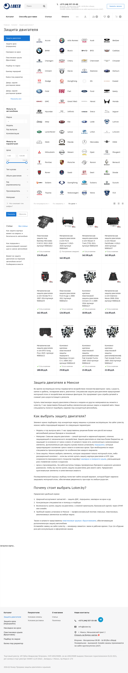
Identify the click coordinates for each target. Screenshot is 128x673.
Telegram (100, 619)
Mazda (71, 142)
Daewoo (94, 71)
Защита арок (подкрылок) (10, 622)
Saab (70, 172)
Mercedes (94, 142)
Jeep (47, 121)
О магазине (57, 612)
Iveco (92, 111)
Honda (115, 101)
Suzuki (115, 182)
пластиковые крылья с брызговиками (79, 521)
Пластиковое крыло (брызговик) (13, 633)
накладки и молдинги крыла (93, 459)
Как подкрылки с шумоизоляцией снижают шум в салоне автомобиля (16, 246)
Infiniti (71, 111)
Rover (47, 172)
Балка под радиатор (13, 643)
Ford (92, 91)
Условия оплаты (35, 617)
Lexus (70, 132)
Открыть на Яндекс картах (87, 635)
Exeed (115, 81)
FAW (47, 91)
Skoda (115, 172)
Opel (92, 152)
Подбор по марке (12, 639)
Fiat (69, 91)
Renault (116, 162)
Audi (92, 40)
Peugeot (116, 152)
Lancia (115, 121)
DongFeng (72, 81)
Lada (92, 121)
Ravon (93, 162)
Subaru (93, 182)
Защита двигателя (12, 617)
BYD (92, 50)
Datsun (115, 71)
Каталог (8, 612)
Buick (70, 50)
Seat (92, 172)
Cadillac (116, 50)
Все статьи (23, 226)
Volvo (92, 193)
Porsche (71, 162)
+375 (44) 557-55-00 (69, 4)
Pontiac (48, 162)
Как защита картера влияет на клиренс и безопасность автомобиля (17, 233)
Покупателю (34, 612)
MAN (47, 142)
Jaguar (115, 111)
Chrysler (116, 61)
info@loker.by (84, 627)
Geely (115, 91)
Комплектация (12, 133)
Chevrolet (94, 61)
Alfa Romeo (73, 40)
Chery (70, 61)
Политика (56, 620)
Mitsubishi (49, 152)
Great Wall (72, 101)
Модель (9, 125)
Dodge (48, 81)
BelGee (115, 40)
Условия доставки (36, 620)
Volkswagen (73, 193)
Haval (92, 101)
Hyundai (49, 111)
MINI (114, 142)
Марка (9, 117)
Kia (69, 121)
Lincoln (115, 132)
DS (91, 81)
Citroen (48, 71)
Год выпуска (11, 129)
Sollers (48, 182)
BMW (47, 50)
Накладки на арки (12, 628)
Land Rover (50, 132)
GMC (47, 101)
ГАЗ (114, 193)
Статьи (55, 617)
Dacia (70, 71)
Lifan (92, 132)
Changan (49, 61)
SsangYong (73, 182)
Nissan (71, 152)
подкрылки (99, 445)
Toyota (48, 193)
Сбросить (22, 214)
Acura (47, 40)
